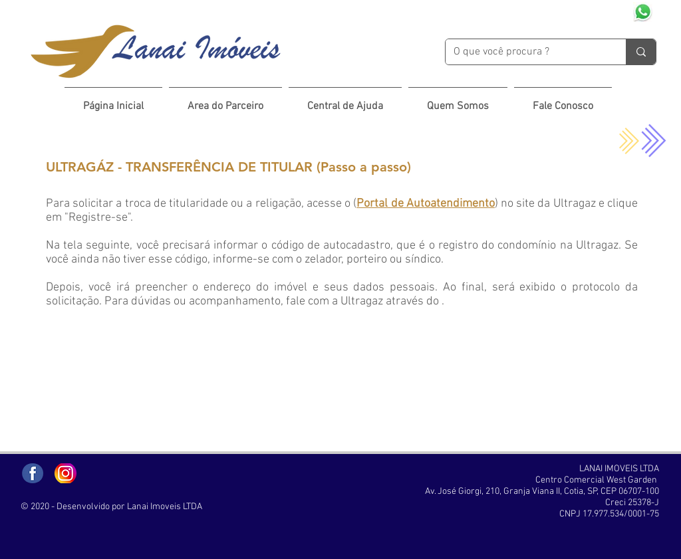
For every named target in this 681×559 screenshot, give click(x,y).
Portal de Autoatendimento (425, 204)
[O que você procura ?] (526, 51)
